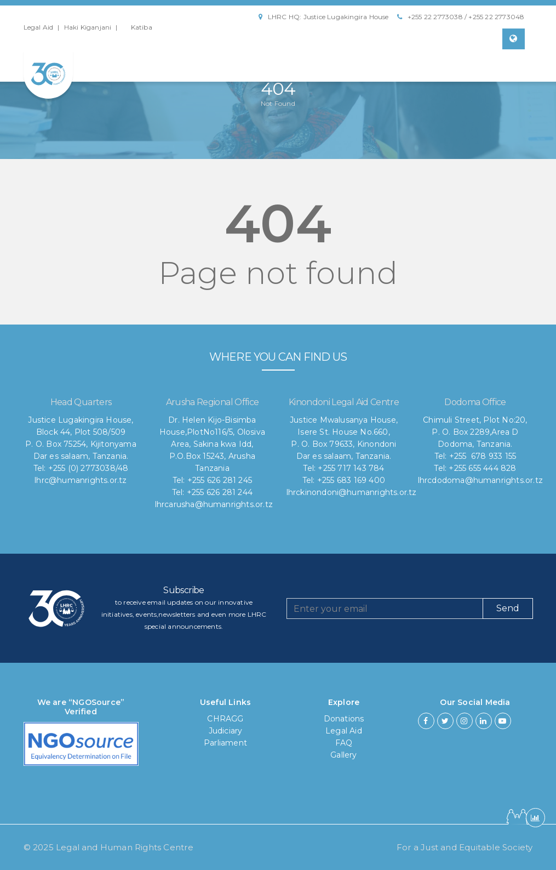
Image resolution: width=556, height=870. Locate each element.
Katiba (141, 27)
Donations (344, 719)
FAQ (344, 743)
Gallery (343, 755)
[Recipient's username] (384, 608)
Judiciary (226, 731)
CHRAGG (225, 719)
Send (507, 608)
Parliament (225, 743)
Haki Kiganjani (88, 27)
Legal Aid (39, 27)
